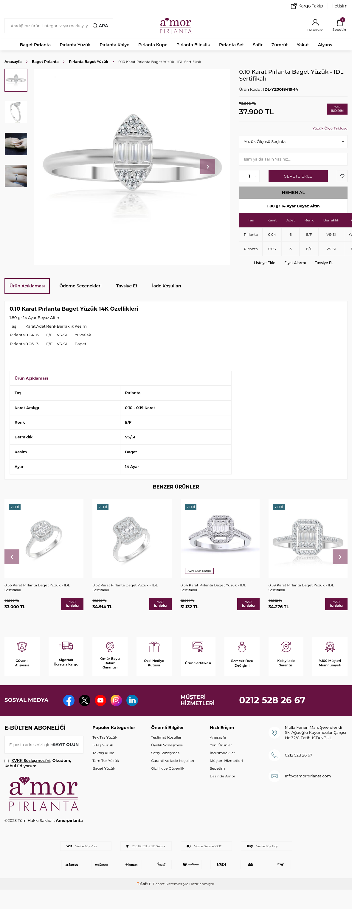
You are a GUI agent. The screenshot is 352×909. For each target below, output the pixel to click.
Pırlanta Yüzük (75, 44)
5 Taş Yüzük (102, 745)
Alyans (325, 44)
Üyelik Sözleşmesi (167, 745)
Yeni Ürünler (221, 745)
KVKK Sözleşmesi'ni (31, 760)
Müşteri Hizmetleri (226, 760)
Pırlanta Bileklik (193, 44)
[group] (132, 167)
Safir (257, 44)
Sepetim (217, 768)
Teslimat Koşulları (166, 737)
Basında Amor (222, 776)
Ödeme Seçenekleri (80, 286)
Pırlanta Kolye (114, 44)
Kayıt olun (65, 744)
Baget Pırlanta (35, 44)
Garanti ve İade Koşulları (172, 760)
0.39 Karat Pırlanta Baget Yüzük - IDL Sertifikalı (301, 587)
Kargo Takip (307, 6)
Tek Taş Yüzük (104, 737)
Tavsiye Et (324, 263)
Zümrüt (280, 44)
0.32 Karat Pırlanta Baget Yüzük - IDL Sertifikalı (125, 587)
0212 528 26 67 (272, 700)
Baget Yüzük (103, 768)
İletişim (340, 6)
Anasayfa (13, 61)
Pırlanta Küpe (153, 44)
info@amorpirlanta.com (308, 776)
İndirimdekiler (222, 753)
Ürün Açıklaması (27, 286)
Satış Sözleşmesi (165, 753)
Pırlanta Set (231, 44)
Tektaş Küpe (103, 753)
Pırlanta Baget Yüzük (88, 61)
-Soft (143, 884)
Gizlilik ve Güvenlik (167, 768)
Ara (100, 25)
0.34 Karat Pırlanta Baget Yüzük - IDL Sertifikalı (213, 587)
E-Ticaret (157, 884)
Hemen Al (293, 192)
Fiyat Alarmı (295, 263)
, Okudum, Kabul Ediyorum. (37, 763)
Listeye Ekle (264, 263)
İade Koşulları (166, 286)
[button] (207, 166)
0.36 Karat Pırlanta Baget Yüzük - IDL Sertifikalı (37, 587)
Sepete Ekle (298, 176)
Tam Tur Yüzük (105, 760)
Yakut (303, 44)
